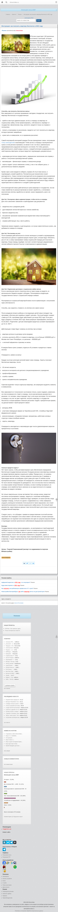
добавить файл (9, 685)
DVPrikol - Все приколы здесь (13, 628)
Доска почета (6, 887)
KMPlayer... (9, 651)
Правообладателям (7, 898)
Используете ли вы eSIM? (28, 10)
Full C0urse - (9, 669)
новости (15, 696)
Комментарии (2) (8, 816)
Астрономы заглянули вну (13, 717)
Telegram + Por (10, 645)
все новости (7, 722)
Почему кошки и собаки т (12, 711)
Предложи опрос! (18, 816)
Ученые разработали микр (13, 705)
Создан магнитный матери (13, 707)
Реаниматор (6, 876)
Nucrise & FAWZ (10, 673)
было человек (19, 603)
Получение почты (7, 855)
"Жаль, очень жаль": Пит (12, 715)
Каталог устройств (7, 878)
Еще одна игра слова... (12, 743)
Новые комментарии (11, 759)
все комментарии (8, 764)
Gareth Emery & (10, 667)
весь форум (7, 750)
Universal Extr (9, 647)
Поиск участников (7, 885)
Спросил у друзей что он (12, 709)
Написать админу (7, 893)
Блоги (4, 880)
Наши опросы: (9, 772)
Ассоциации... (9, 737)
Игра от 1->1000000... (11, 735)
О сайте (5, 883)
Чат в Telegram (6, 557)
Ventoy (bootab (9, 663)
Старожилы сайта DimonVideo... (14, 733)
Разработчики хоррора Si (12, 699)
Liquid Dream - (9, 665)
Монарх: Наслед (10, 661)
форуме (14, 730)
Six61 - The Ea (9, 679)
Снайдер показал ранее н (12, 703)
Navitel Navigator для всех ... (13, 745)
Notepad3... (9, 653)
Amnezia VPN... (10, 642)
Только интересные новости (12, 630)
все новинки (7, 688)
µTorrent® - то (9, 643)
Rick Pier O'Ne (9, 671)
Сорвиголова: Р (10, 655)
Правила (5, 895)
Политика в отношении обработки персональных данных (29, 910)
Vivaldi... (8, 675)
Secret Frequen (10, 657)
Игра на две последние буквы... (14, 741)
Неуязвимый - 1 (10, 659)
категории (27, 18)
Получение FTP (6, 857)
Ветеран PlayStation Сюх (12, 701)
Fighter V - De (9, 677)
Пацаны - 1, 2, (9, 649)
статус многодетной (8, 142)
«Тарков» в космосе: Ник (12, 713)
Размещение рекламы (8, 891)
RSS (32, 18)
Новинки (7, 638)
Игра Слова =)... (10, 739)
